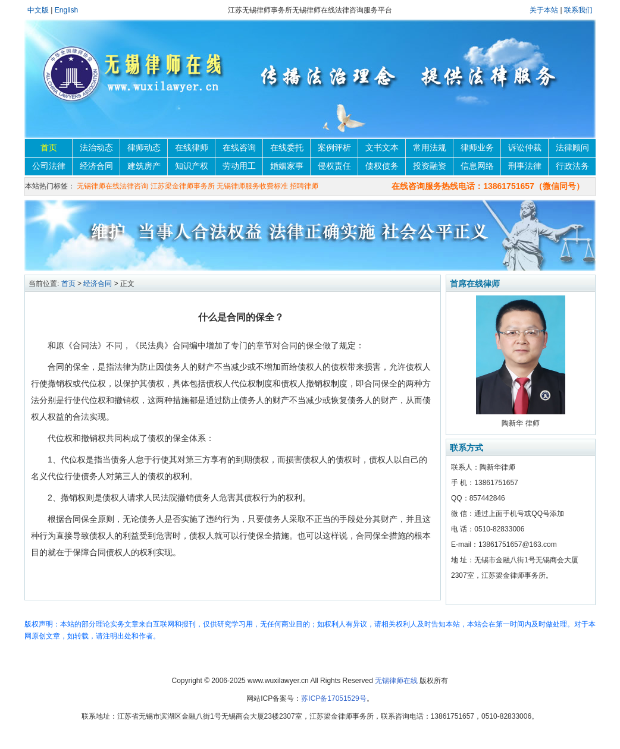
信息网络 (477, 166)
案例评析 (334, 147)
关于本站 (545, 10)
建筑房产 (144, 166)
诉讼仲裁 (524, 147)
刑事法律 (524, 166)
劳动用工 (239, 166)
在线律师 (191, 147)
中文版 (38, 10)
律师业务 (477, 147)
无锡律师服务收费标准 (252, 186)
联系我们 (578, 10)
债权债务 (382, 166)
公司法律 (48, 166)
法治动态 (96, 147)
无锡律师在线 (396, 680)
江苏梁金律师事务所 (183, 186)
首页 (48, 147)
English (66, 10)
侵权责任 (334, 166)
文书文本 (382, 147)
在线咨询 (239, 147)
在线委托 (286, 147)
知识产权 (191, 166)
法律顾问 (572, 147)
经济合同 (96, 166)
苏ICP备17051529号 (333, 698)
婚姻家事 (286, 166)
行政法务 (572, 166)
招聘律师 (304, 186)
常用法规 (429, 147)
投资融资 (429, 166)
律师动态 (144, 147)
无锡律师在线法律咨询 (112, 186)
